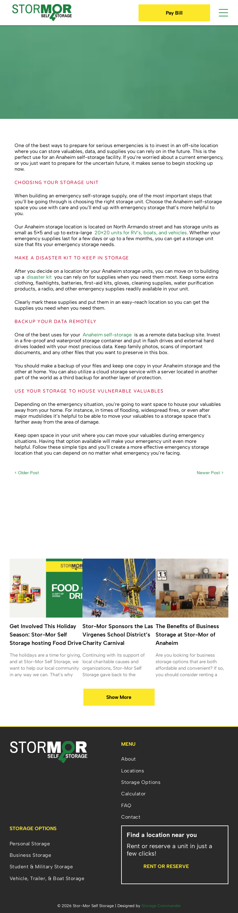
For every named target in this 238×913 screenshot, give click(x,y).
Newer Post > (210, 472)
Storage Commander (161, 905)
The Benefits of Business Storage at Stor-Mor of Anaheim (187, 634)
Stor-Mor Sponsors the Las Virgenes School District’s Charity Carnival (117, 634)
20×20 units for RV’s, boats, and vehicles (141, 233)
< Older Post (27, 472)
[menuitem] (174, 759)
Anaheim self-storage (107, 335)
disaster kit (39, 277)
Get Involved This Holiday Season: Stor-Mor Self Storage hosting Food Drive (46, 634)
